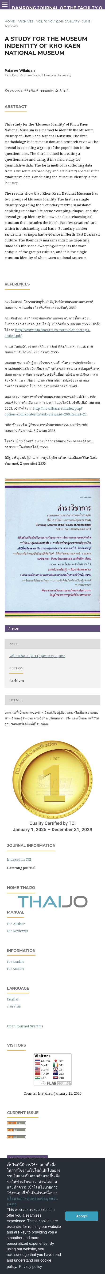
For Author (16, 924)
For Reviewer (17, 931)
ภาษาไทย (14, 1006)
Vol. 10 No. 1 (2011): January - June (63, 21)
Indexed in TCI (19, 859)
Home (10, 21)
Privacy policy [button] (30, 1267)
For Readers (15, 961)
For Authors (15, 969)
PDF (15, 628)
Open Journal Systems (25, 1026)
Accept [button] (81, 1216)
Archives (25, 21)
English (13, 999)
